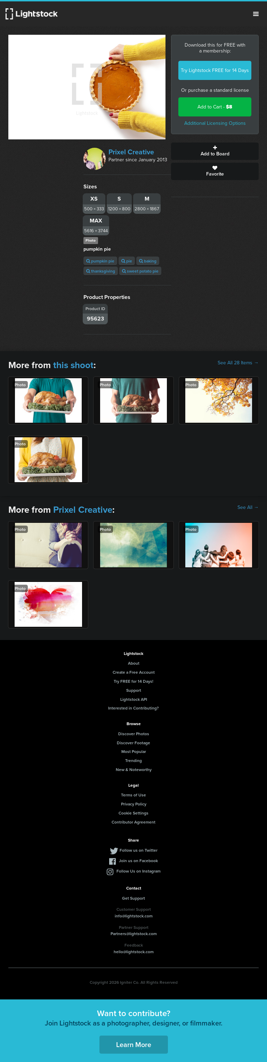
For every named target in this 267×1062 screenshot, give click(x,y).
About (133, 663)
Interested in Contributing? (133, 708)
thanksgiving (100, 271)
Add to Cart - (214, 107)
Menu (255, 13)
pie (126, 261)
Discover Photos (133, 734)
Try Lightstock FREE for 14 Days (215, 70)
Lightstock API (133, 699)
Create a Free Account (134, 672)
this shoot (73, 365)
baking (147, 261)
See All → (248, 507)
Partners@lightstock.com (134, 934)
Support (133, 690)
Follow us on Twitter (138, 850)
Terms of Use (133, 795)
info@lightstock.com (134, 916)
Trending (133, 760)
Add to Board (214, 151)
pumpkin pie (100, 261)
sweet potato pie (140, 271)
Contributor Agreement (133, 822)
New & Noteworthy (134, 769)
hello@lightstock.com (134, 952)
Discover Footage (133, 743)
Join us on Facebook (138, 861)
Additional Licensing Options (215, 123)
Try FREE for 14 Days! (133, 681)
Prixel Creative (131, 152)
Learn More (133, 1044)
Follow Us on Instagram (138, 871)
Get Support (133, 898)
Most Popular (133, 751)
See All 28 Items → (238, 362)
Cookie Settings (133, 813)
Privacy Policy (133, 804)
